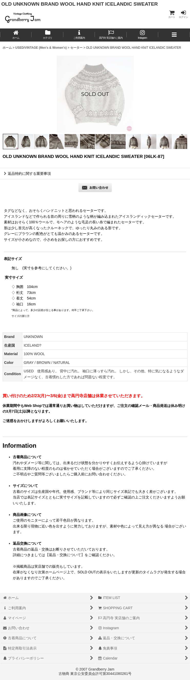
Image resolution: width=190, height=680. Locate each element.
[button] (174, 35)
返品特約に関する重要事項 (27, 174)
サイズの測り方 (20, 316)
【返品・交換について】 (65, 555)
